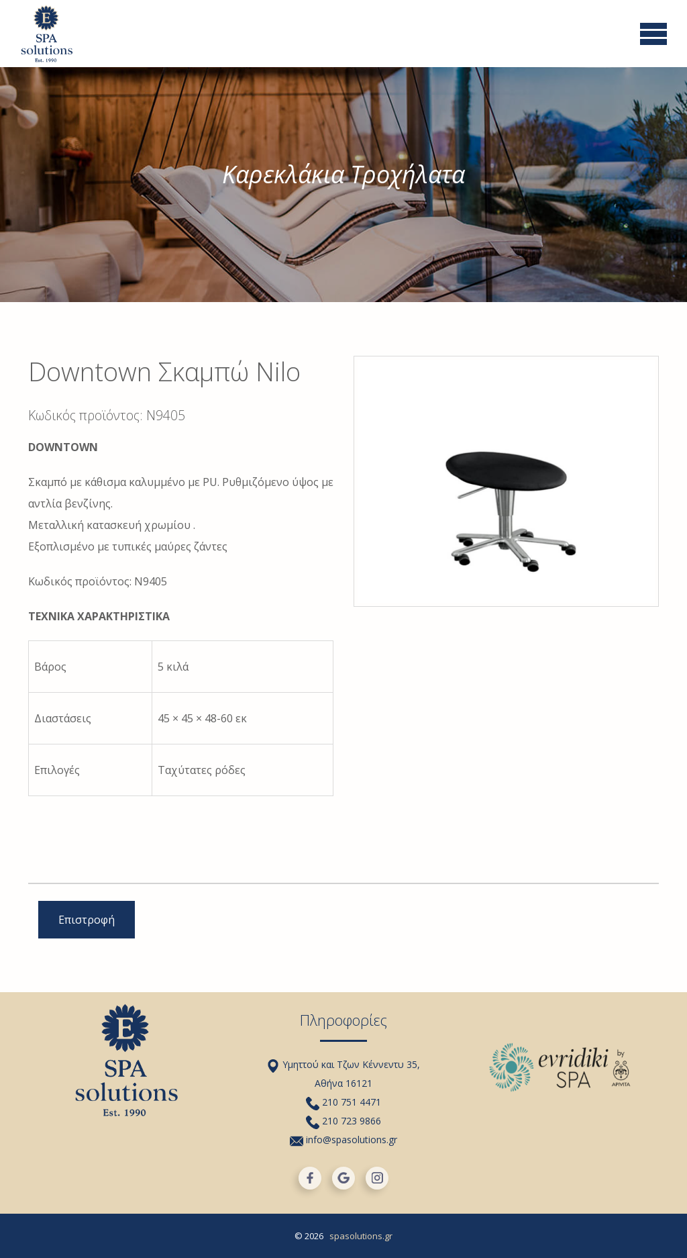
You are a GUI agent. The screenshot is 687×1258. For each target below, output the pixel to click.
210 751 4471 (343, 1102)
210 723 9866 (343, 1120)
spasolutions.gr (360, 1236)
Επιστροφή (86, 919)
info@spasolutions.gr (343, 1139)
